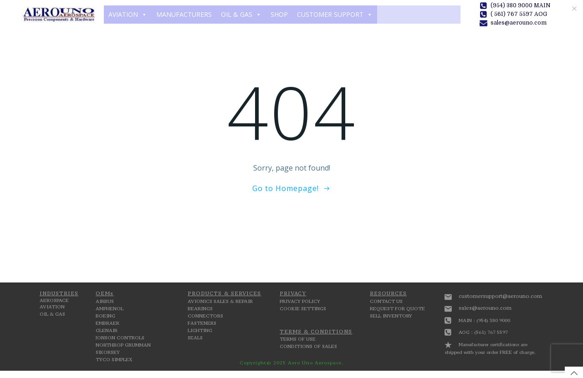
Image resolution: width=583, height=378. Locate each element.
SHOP (279, 14)
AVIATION (127, 14)
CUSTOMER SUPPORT (335, 14)
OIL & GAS (241, 14)
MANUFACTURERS (184, 14)
